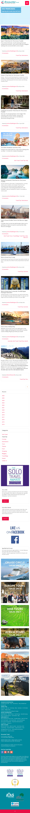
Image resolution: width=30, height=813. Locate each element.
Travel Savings (17, 714)
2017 (3, 417)
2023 (3, 403)
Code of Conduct (11, 730)
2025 (3, 398)
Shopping (4, 451)
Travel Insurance (18, 727)
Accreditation (3, 723)
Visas (23, 727)
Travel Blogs (16, 236)
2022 (3, 405)
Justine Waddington (12, 51)
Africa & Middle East (22, 703)
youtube (11, 752)
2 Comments (5, 377)
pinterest (5, 752)
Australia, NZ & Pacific (5, 703)
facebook (2, 752)
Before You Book (13, 726)
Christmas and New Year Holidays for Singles (9, 711)
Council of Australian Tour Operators (8, 746)
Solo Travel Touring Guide (6, 721)
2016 (3, 419)
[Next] (27, 386)
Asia (11, 703)
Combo (2, 709)
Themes (4, 446)
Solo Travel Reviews (21, 720)
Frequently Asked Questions (17, 721)
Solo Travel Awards (4, 720)
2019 (3, 412)
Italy (27, 160)
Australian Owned (6, 507)
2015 (3, 422)
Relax (16, 708)
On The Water (25, 708)
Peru (27, 379)
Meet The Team (24, 718)
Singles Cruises (7, 709)
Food (3, 449)
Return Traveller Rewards (6, 715)
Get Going (12, 708)
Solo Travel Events (12, 720)
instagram (8, 752)
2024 (3, 400)
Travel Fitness (3, 727)
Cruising (4, 439)
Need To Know (11, 714)
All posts (4, 391)
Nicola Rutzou (11, 375)
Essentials (20, 708)
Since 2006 (4, 490)
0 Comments (5, 53)
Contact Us (9, 723)
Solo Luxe (7, 708)
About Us (5, 501)
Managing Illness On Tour (6, 729)
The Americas (15, 703)
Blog (18, 715)
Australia (26, 271)
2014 (3, 424)
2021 (3, 407)
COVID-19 (4, 460)
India (26, 236)
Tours (11, 236)
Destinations (25, 55)
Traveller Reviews (17, 718)
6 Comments (5, 339)
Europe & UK (3, 705)
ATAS (18, 744)
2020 (3, 410)
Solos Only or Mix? (20, 726)
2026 (3, 395)
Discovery (3, 708)
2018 (3, 415)
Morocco (26, 237)
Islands (26, 341)
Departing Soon (4, 714)
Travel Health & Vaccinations (17, 729)
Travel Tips (18, 55)
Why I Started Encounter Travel (7, 718)
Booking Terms (4, 730)
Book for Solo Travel (5, 726)
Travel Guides (14, 715)
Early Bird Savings (24, 714)
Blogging (4, 453)
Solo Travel (17, 160)
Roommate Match (10, 727)
